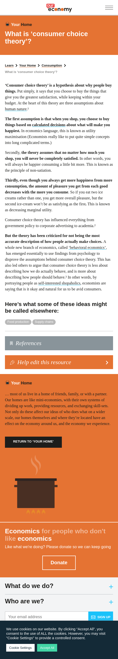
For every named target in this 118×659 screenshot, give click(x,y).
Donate (59, 562)
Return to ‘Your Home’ (33, 441)
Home (21, 25)
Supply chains (44, 322)
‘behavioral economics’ (87, 247)
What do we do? (59, 585)
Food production (18, 322)
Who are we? (59, 601)
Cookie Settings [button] (20, 648)
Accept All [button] (47, 648)
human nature (16, 109)
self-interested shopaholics (59, 283)
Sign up (101, 617)
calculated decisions (49, 125)
